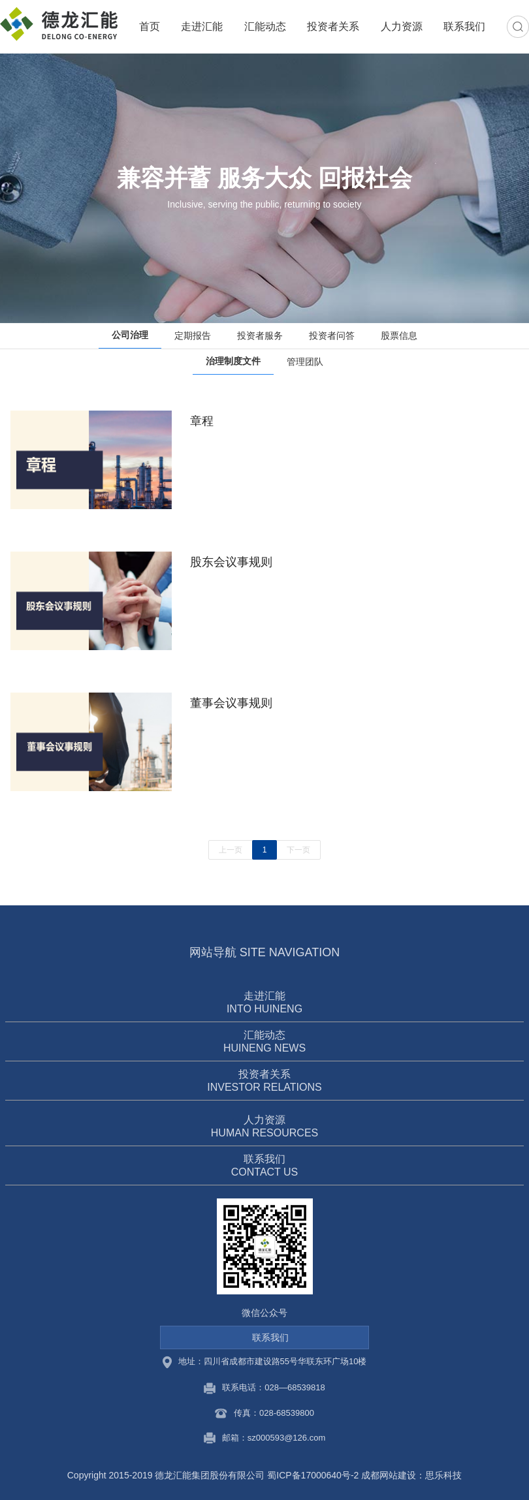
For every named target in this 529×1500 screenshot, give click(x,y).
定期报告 (192, 335)
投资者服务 (260, 335)
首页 (149, 26)
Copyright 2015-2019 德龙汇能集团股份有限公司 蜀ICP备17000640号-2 (213, 1475)
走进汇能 (202, 26)
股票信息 (399, 335)
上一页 (230, 849)
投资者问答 (332, 335)
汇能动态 (265, 26)
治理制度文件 (233, 361)
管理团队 (305, 361)
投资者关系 (333, 26)
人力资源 (402, 26)
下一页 (298, 849)
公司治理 (130, 335)
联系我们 (464, 26)
